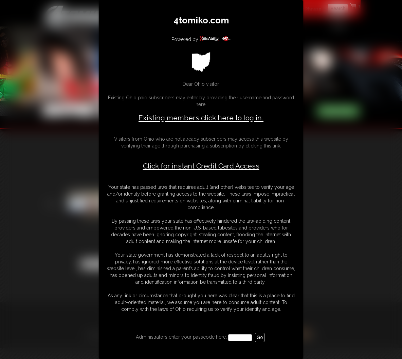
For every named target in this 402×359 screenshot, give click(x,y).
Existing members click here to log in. (201, 118)
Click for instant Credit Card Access (201, 166)
